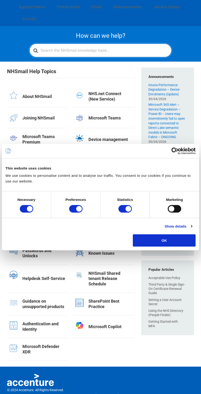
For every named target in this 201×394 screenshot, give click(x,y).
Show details (176, 226)
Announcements (104, 5)
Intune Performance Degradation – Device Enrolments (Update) (164, 73)
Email (79, 5)
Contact (161, 5)
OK (164, 240)
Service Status (135, 5)
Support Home (28, 5)
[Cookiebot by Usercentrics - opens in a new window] (175, 150)
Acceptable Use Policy (164, 261)
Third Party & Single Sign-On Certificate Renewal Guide (166, 272)
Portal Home (57, 5)
